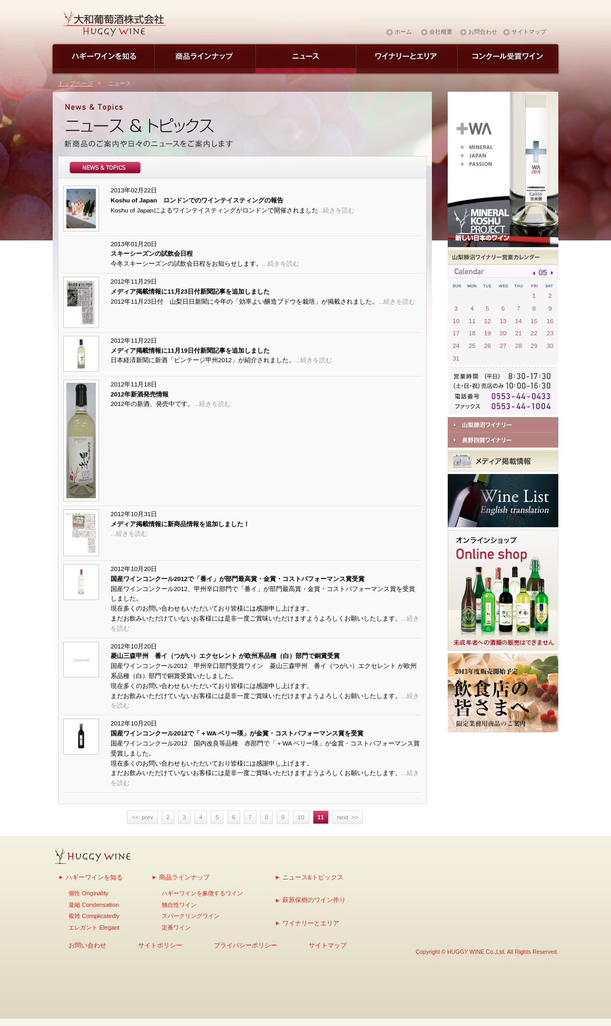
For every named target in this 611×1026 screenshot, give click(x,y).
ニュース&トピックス (312, 877)
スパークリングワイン (191, 916)
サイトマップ (528, 31)
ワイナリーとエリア (310, 922)
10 (301, 817)
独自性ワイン (179, 905)
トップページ (75, 83)
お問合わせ (482, 31)
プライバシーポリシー (245, 945)
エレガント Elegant (94, 927)
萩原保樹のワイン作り (314, 899)
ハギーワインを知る (94, 877)
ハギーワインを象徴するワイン (202, 893)
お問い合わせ (87, 945)
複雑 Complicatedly (94, 916)
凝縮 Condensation (93, 905)
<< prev (142, 817)
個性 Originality (88, 893)
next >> (347, 817)
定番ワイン (176, 927)
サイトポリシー (160, 945)
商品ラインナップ (184, 877)
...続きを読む (336, 210)
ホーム (403, 31)
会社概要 (440, 31)
